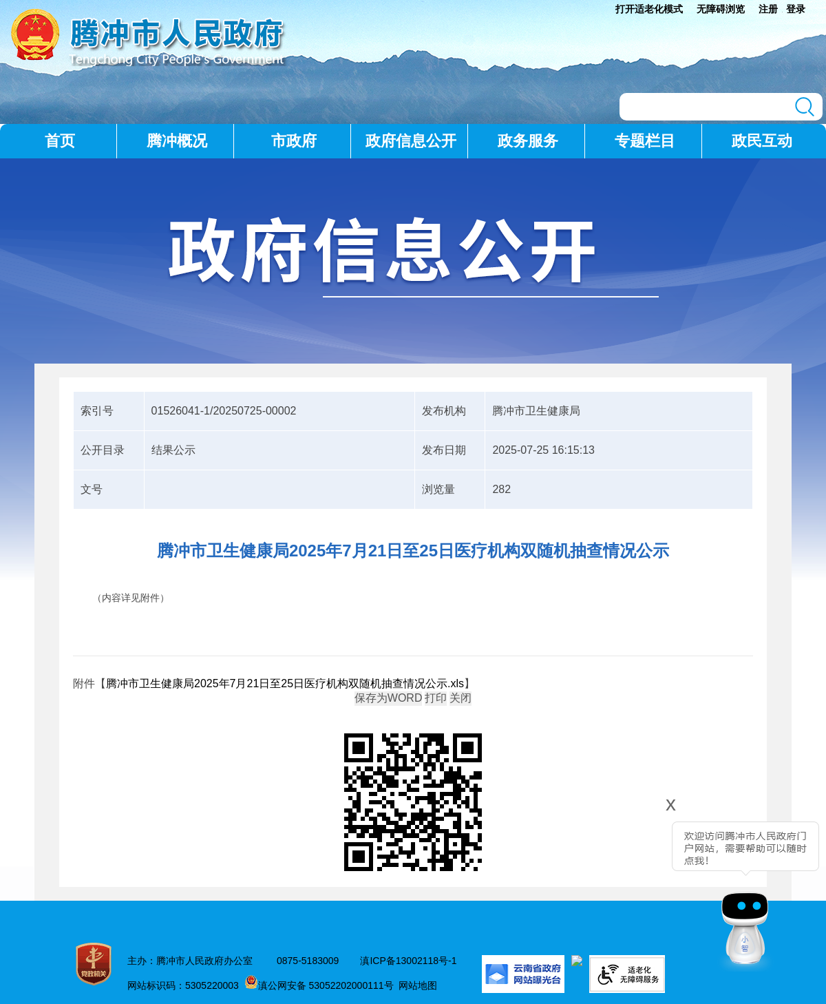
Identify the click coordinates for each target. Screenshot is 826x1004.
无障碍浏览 (721, 8)
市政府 (294, 140)
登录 (795, 8)
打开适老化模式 (649, 8)
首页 (60, 140)
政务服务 (528, 140)
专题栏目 (645, 140)
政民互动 (762, 140)
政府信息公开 (411, 140)
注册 (768, 8)
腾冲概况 (177, 140)
